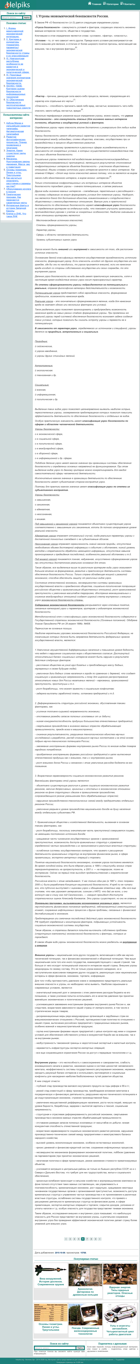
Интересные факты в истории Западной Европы (17, 208)
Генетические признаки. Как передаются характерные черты (16, 198)
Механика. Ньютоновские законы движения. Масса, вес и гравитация (18, 162)
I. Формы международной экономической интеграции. (14, 32)
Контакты (129, 4)
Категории (113, 4)
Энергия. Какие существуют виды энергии (16, 153)
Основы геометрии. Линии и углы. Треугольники (16, 172)
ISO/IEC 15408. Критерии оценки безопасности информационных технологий (15, 91)
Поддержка (120, 1360)
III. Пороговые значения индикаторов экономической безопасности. (18, 79)
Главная (96, 4)
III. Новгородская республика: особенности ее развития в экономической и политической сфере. (17, 65)
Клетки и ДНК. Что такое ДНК (16, 215)
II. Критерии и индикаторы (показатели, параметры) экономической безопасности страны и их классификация (17, 47)
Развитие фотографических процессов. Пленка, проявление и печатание (16, 142)
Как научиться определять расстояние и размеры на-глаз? (18, 182)
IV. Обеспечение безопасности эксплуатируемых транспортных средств (18, 103)
